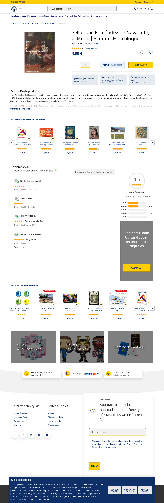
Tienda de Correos (18, 16)
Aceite (61, 16)
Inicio (14, 23)
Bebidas (54, 16)
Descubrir (52, 413)
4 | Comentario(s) (89, 48)
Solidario (86, 16)
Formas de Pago (20, 417)
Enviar (94, 466)
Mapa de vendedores (56, 417)
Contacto (17, 425)
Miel (66, 16)
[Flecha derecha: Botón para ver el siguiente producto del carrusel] (152, 142)
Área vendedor (54, 425)
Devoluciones (18, 421)
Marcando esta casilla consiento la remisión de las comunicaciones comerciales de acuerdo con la (119, 444)
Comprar (136, 267)
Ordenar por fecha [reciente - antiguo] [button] (93, 172)
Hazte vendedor (54, 421)
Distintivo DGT (75, 16)
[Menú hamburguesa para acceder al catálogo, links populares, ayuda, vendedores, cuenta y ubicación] (20, 8)
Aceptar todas (145, 490)
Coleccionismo (48, 23)
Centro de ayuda (20, 413)
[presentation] (108, 454)
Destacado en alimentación (38, 16)
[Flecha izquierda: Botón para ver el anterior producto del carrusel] (12, 142)
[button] (94, 65)
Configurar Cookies (129, 490)
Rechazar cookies (114, 490)
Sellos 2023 (65, 23)
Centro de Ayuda (80, 81)
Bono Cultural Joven (99, 16)
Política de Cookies (40, 499)
